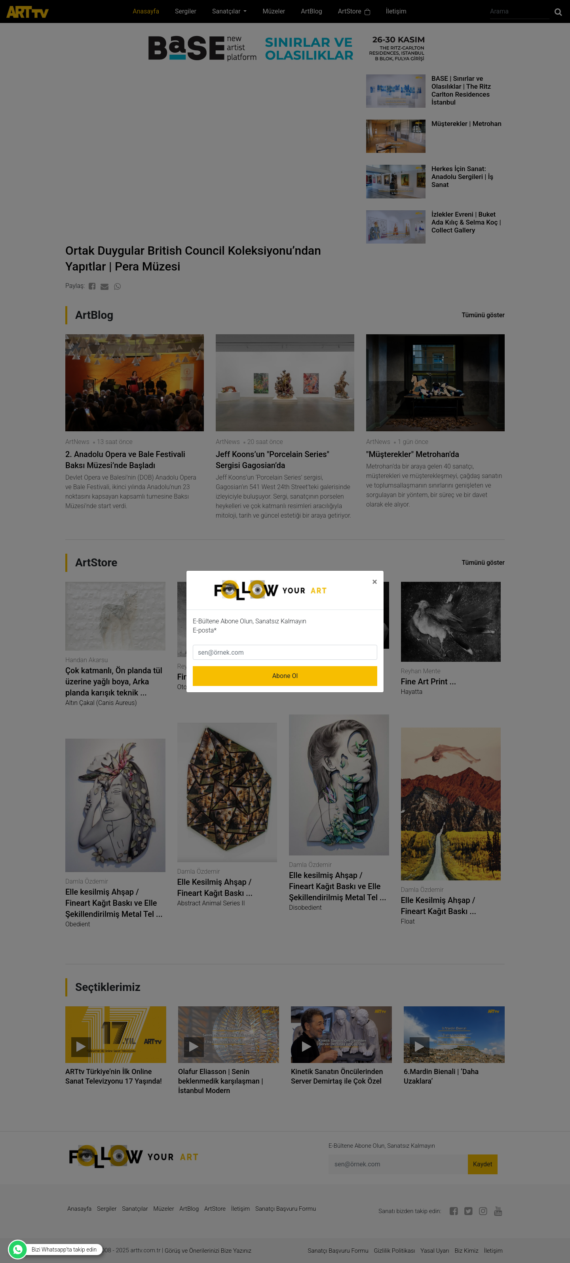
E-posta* (205, 630)
